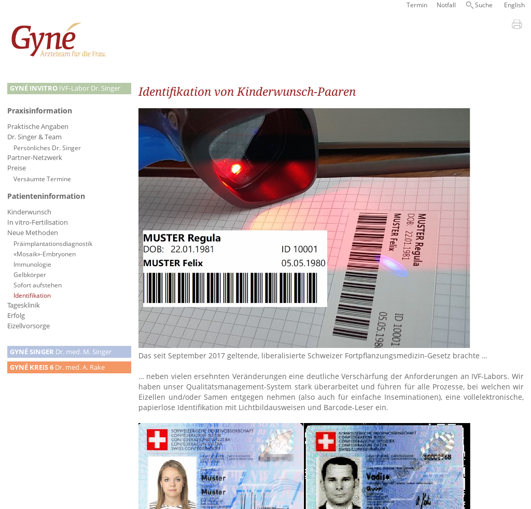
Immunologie (32, 264)
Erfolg (16, 315)
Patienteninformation (46, 196)
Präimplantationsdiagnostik (52, 243)
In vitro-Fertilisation (37, 222)
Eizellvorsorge (28, 326)
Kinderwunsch (29, 212)
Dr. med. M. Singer (60, 351)
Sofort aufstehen (37, 285)
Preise (16, 168)
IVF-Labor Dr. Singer (65, 88)
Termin (417, 5)
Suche (484, 5)
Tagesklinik (23, 305)
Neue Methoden (32, 232)
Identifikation (32, 295)
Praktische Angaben (37, 126)
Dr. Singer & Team (34, 137)
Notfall (446, 5)
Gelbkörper (29, 274)
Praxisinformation (39, 110)
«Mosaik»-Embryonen (44, 254)
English (514, 5)
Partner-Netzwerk (34, 157)
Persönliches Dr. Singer (47, 147)
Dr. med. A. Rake (57, 367)
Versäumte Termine (42, 178)
